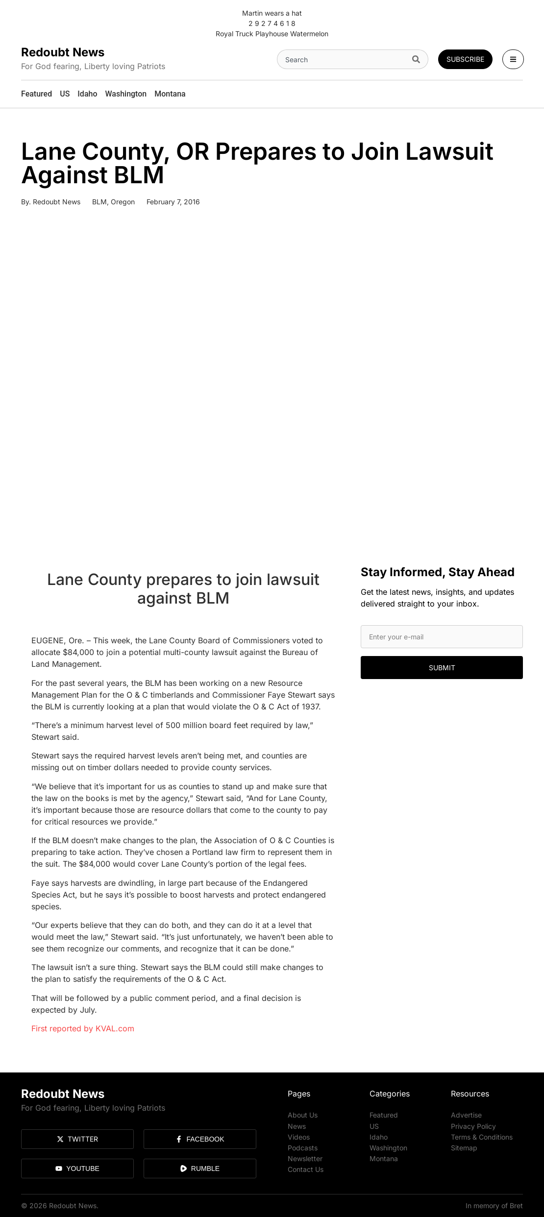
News (297, 1125)
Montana (384, 1158)
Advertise (466, 1115)
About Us (303, 1115)
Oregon (123, 201)
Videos (299, 1136)
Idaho (379, 1136)
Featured (384, 1115)
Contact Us (305, 1169)
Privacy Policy (473, 1125)
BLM (99, 201)
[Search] (418, 59)
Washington (388, 1147)
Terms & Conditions (482, 1136)
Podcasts (303, 1147)
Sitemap (464, 1147)
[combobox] (342, 59)
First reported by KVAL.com (82, 1028)
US (374, 1125)
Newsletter (305, 1158)
